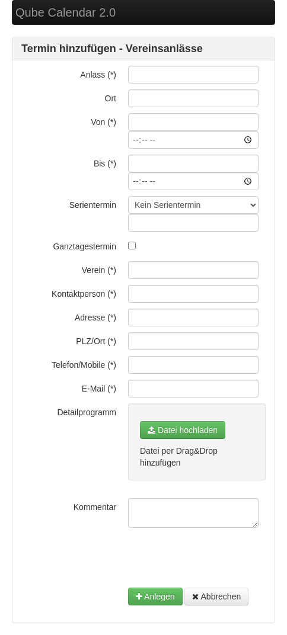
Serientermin (92, 205)
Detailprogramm (86, 412)
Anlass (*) (98, 74)
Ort (110, 98)
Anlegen (155, 596)
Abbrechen (216, 596)
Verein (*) (99, 270)
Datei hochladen (183, 430)
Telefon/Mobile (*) (84, 365)
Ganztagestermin (84, 246)
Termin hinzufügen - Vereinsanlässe (112, 48)
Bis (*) (105, 163)
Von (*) (103, 122)
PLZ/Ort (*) (96, 341)
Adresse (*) (95, 317)
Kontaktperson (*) (84, 294)
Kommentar (95, 507)
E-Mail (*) (99, 388)
